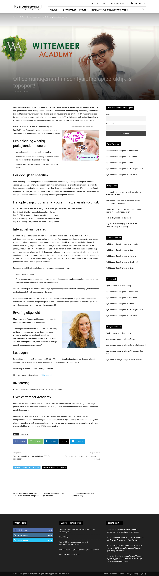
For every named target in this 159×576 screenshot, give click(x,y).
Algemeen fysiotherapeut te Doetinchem (122, 150)
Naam (108, 114)
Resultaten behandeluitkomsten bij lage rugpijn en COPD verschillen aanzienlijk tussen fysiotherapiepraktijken (124, 548)
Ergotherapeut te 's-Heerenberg (118, 285)
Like (50, 530)
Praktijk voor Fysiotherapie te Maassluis (122, 244)
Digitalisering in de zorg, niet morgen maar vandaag (82, 457)
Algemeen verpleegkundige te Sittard (120, 339)
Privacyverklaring (132, 574)
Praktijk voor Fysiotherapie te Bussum (121, 250)
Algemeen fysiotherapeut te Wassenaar (121, 156)
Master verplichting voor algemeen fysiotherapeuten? (79, 549)
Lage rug (143, 574)
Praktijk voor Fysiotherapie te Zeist (120, 268)
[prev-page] (14, 500)
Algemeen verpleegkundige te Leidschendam (124, 359)
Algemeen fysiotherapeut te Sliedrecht (121, 162)
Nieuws (54, 10)
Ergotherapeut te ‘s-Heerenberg (118, 333)
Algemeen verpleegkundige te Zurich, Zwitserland (125, 345)
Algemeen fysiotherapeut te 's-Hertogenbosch (124, 168)
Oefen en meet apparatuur (69, 554)
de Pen (22, 17)
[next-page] (18, 500)
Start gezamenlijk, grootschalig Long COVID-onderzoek (31, 457)
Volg (50, 535)
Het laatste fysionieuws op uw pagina (109, 10)
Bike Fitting (63, 537)
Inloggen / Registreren (117, 3)
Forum (83, 10)
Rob (108, 537)
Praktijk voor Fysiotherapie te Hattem (121, 256)
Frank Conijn (111, 556)
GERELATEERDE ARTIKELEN (26, 467)
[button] (143, 10)
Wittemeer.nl (46, 375)
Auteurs (121, 574)
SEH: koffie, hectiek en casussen (118, 218)
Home (15, 17)
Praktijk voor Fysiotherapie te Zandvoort (122, 262)
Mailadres (110, 123)
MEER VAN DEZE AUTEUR (54, 467)
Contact (105, 574)
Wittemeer (24, 434)
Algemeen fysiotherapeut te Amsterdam (122, 174)
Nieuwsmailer (69, 10)
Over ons (113, 574)
